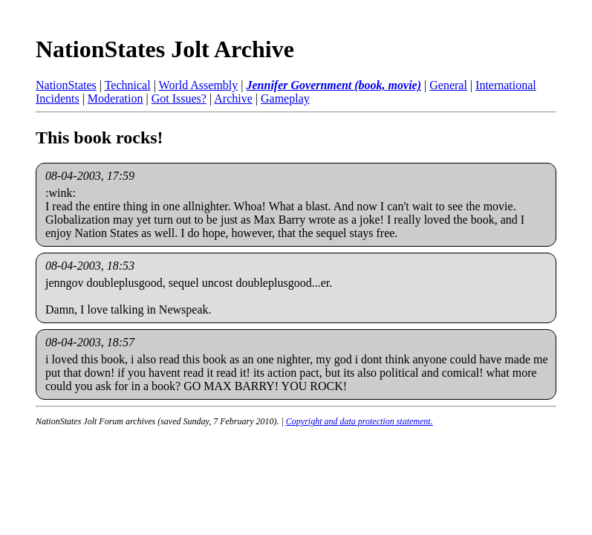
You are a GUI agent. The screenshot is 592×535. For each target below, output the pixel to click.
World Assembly (198, 85)
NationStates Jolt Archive (165, 49)
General (448, 85)
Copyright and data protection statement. (359, 421)
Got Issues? (179, 98)
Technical (128, 85)
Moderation (115, 98)
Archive (233, 98)
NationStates (66, 85)
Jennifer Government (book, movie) (333, 85)
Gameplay (285, 98)
